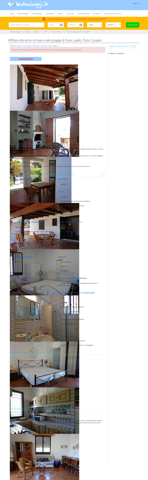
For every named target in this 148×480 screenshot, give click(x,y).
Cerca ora (132, 24)
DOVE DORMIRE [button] (23, 14)
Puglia (27, 32)
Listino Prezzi (26, 58)
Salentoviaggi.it (15, 32)
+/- (102, 175)
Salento (36, 32)
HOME (12, 14)
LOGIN (136, 3)
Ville (45, 32)
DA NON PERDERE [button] (83, 14)
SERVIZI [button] (60, 14)
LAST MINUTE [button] (49, 14)
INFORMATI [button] (97, 14)
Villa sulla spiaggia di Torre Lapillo (78, 32)
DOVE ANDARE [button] (37, 14)
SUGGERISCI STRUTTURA (112, 14)
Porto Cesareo (57, 32)
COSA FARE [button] (70, 14)
